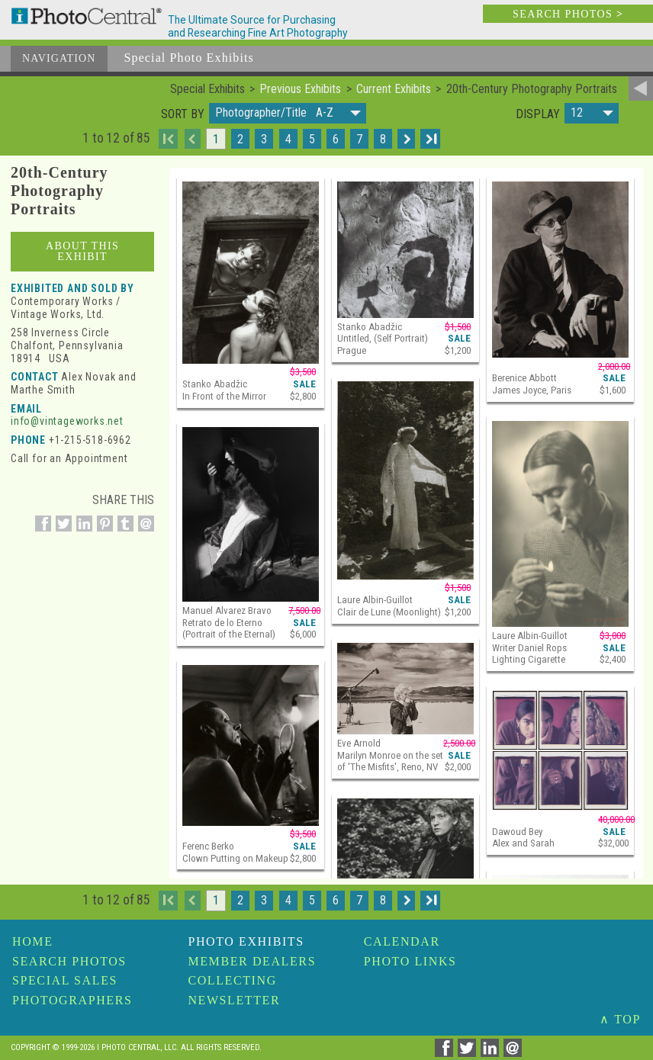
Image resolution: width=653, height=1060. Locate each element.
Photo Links (410, 961)
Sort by (182, 114)
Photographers (72, 1000)
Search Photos (69, 961)
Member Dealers (252, 961)
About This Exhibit (82, 251)
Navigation (59, 58)
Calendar (402, 941)
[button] (287, 113)
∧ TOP (620, 1019)
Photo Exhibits (246, 941)
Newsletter (234, 1000)
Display (538, 114)
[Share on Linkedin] (82, 531)
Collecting (232, 980)
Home (32, 941)
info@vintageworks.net (67, 421)
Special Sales (64, 980)
